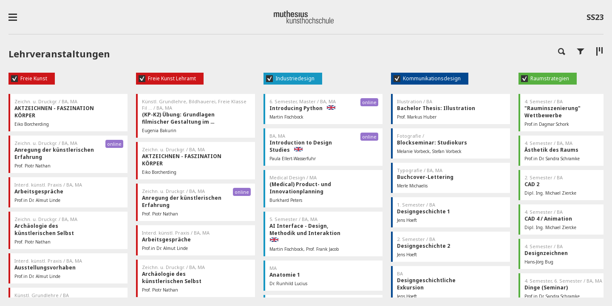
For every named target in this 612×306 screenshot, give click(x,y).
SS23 (595, 19)
